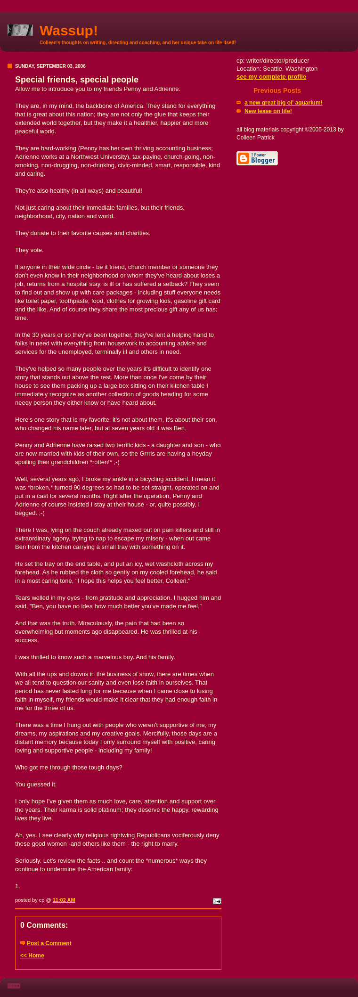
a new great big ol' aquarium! (283, 102)
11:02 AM (64, 900)
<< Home (32, 955)
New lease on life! (268, 111)
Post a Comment (49, 943)
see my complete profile (271, 76)
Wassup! (69, 30)
